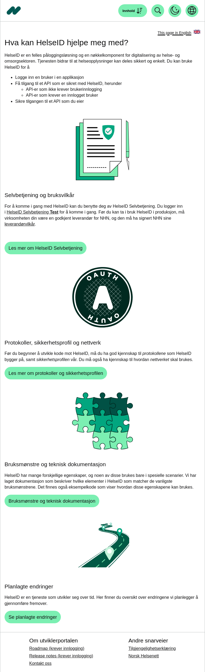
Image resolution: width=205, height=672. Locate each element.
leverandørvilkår (20, 224)
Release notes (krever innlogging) (61, 656)
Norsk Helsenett (143, 656)
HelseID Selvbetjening (32, 212)
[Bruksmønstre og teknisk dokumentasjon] (52, 501)
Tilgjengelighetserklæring (152, 648)
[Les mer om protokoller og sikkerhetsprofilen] (56, 373)
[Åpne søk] (132, 10)
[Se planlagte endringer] (33, 617)
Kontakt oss (40, 663)
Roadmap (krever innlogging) (56, 648)
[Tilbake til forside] (14, 10)
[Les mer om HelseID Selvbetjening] (45, 248)
